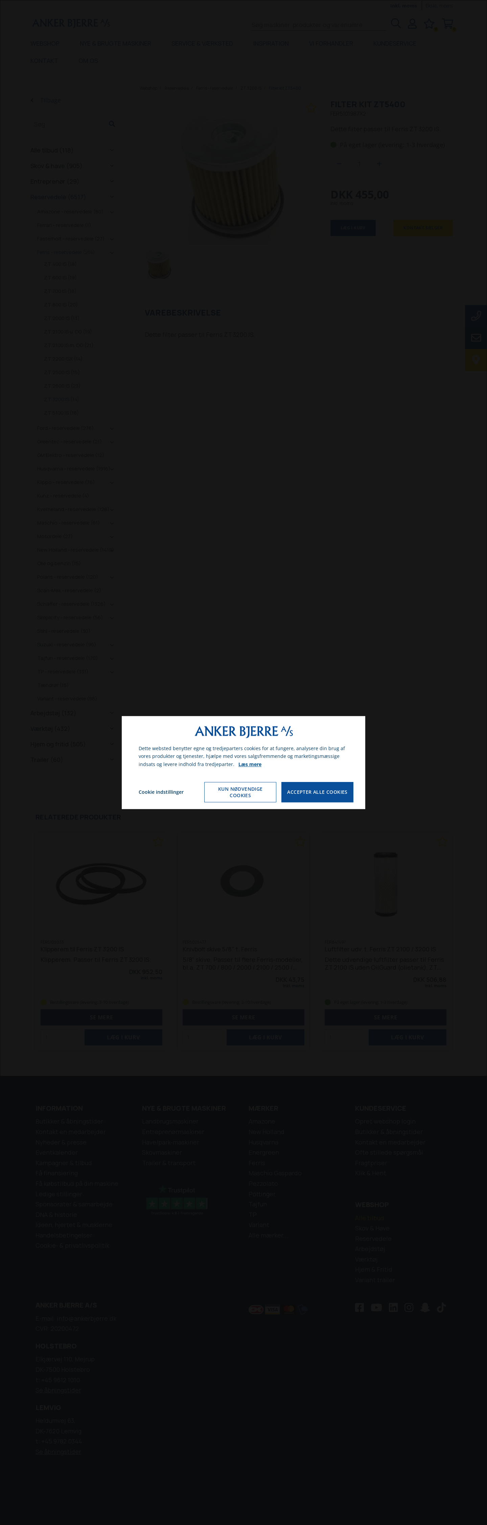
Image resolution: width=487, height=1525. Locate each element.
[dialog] (243, 762)
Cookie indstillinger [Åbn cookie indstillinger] (161, 792)
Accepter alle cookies (317, 792)
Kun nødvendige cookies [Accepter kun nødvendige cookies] (240, 792)
